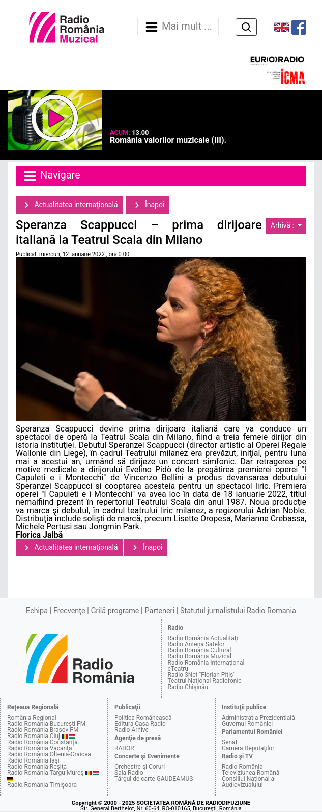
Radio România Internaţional (206, 662)
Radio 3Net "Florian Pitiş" (202, 674)
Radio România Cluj (33, 736)
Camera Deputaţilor (248, 748)
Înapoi (147, 205)
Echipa (37, 610)
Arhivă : (283, 225)
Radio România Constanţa (42, 742)
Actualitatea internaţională (69, 205)
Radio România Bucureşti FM (46, 723)
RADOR (124, 748)
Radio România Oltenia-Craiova (49, 754)
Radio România (242, 766)
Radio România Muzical (199, 656)
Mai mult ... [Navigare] (178, 27)
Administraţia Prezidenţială (258, 717)
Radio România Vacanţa (39, 748)
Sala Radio (128, 772)
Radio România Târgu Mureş (45, 772)
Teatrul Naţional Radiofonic (205, 680)
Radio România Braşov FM (42, 729)
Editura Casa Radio (140, 723)
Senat (230, 742)
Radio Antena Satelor (196, 644)
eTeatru (178, 668)
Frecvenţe (69, 610)
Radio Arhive (131, 729)
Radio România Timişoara (42, 785)
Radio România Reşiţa (37, 766)
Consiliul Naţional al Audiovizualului (249, 782)
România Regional (31, 717)
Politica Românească (143, 717)
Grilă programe (115, 610)
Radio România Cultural (199, 650)
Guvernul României (247, 723)
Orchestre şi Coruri (139, 766)
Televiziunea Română (250, 772)
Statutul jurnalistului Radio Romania (238, 610)
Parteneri (159, 610)
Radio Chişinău (188, 687)
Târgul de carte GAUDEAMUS (153, 778)
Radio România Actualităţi (203, 638)
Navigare (51, 176)
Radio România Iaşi (33, 760)
